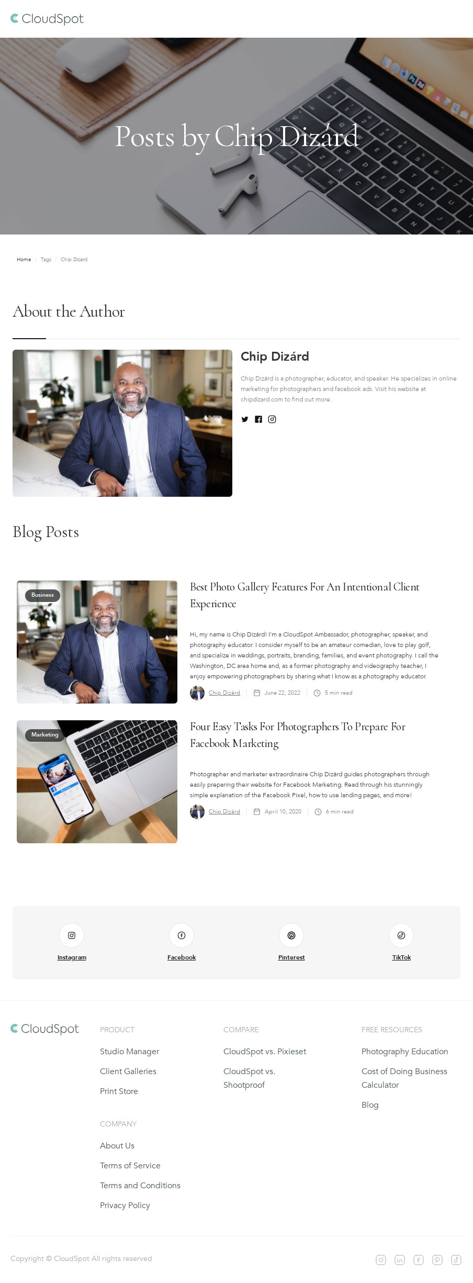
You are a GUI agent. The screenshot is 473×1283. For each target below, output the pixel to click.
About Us (117, 1146)
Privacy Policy (125, 1205)
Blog (370, 1105)
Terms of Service (130, 1166)
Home (24, 259)
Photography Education (405, 1051)
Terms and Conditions (140, 1185)
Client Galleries (128, 1071)
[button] (453, 19)
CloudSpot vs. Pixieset (264, 1051)
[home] (47, 19)
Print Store (119, 1091)
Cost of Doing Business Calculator (404, 1078)
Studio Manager (129, 1051)
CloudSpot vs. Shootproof (249, 1078)
